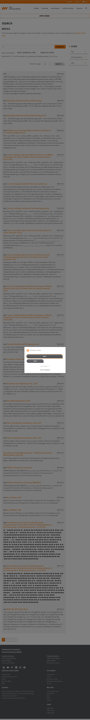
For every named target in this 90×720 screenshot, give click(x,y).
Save (35, 361)
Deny (44, 356)
